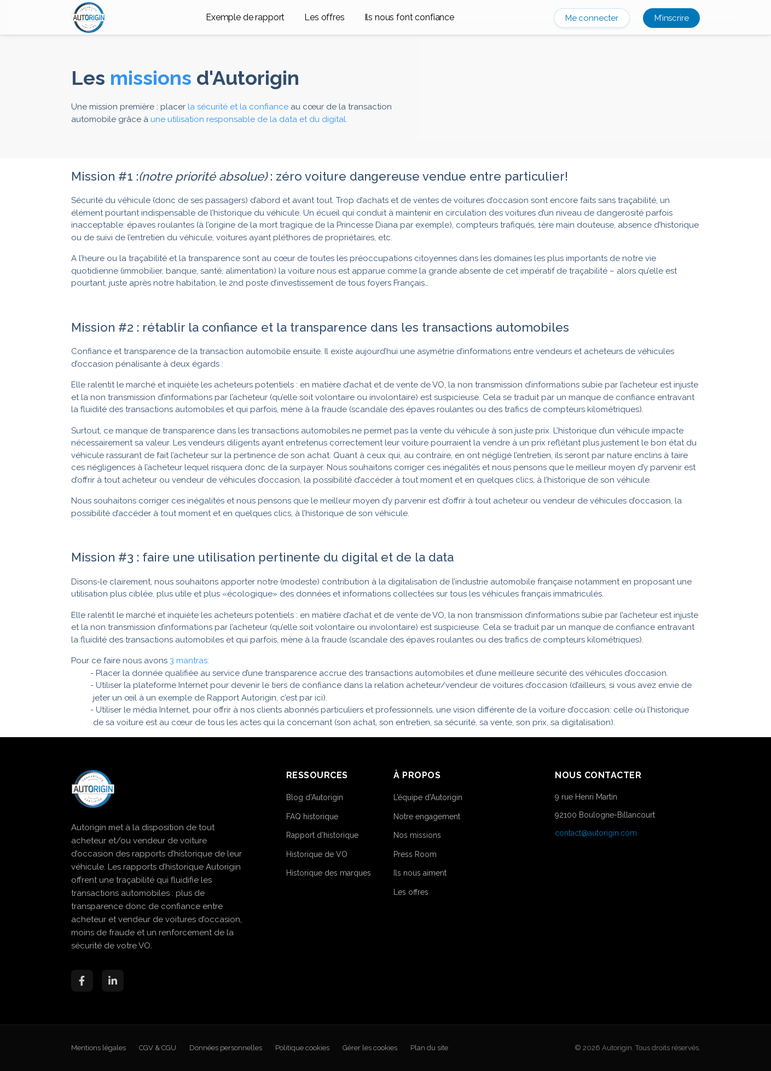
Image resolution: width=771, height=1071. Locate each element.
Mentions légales (98, 1048)
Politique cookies (302, 1048)
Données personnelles (225, 1048)
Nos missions (417, 835)
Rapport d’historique (322, 835)
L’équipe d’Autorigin (427, 797)
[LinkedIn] (113, 981)
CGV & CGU (157, 1048)
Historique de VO (316, 854)
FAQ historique (312, 816)
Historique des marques (328, 873)
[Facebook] (82, 981)
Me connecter (591, 18)
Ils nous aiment (420, 873)
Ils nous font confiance (409, 17)
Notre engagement (426, 816)
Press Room (415, 854)
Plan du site (429, 1048)
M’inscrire (671, 18)
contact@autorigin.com (596, 833)
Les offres (324, 17)
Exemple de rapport (245, 17)
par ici (311, 698)
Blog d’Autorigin (314, 797)
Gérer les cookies (370, 1048)
